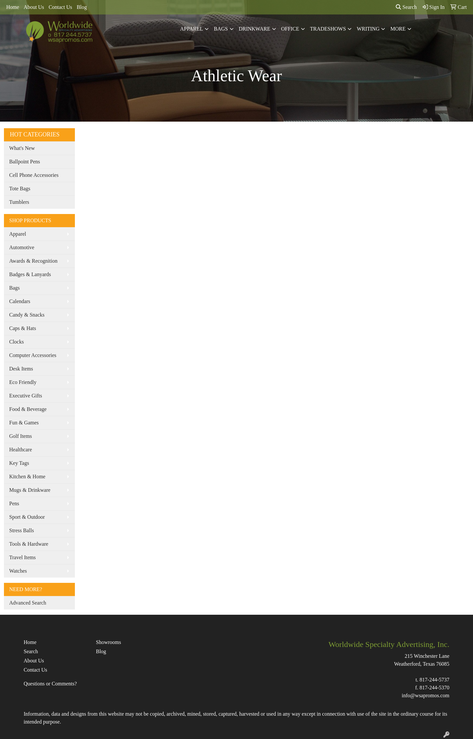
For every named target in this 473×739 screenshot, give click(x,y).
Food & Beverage (28, 409)
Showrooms (108, 642)
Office (290, 29)
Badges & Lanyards (30, 274)
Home (12, 7)
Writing (368, 29)
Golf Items (20, 436)
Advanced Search (27, 603)
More (397, 29)
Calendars (19, 301)
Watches (18, 571)
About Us (34, 7)
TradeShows (328, 29)
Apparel (191, 29)
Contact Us (60, 7)
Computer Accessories (32, 355)
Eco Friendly (22, 382)
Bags (221, 29)
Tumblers (19, 202)
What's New (22, 148)
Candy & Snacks (27, 315)
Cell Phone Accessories (33, 175)
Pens (14, 503)
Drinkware (254, 29)
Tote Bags (19, 188)
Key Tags (19, 463)
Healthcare (20, 449)
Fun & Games (24, 422)
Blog (82, 7)
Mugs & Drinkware (29, 490)
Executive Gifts (25, 395)
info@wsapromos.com (425, 695)
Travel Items (22, 557)
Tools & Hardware (28, 544)
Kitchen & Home (27, 476)
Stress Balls (21, 530)
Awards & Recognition (33, 261)
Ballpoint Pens (24, 161)
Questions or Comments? (50, 683)
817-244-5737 (434, 679)
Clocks (16, 342)
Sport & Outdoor (27, 517)
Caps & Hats (22, 328)
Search (406, 7)
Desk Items (21, 368)
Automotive (21, 247)
